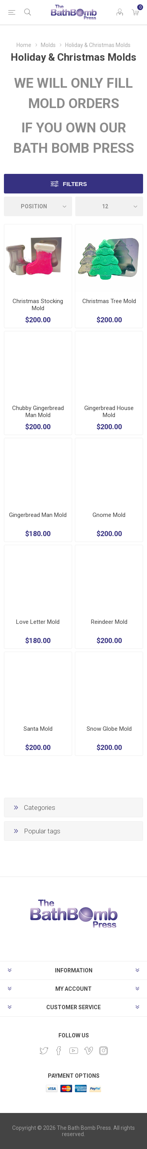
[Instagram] (103, 1050)
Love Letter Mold (38, 621)
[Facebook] (59, 1050)
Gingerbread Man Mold (38, 514)
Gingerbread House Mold (109, 412)
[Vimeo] (88, 1050)
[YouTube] (73, 1050)
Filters (75, 184)
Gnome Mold (109, 514)
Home (23, 45)
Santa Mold (38, 728)
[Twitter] (44, 1050)
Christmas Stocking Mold (38, 305)
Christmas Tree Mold (109, 301)
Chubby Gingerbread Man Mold (38, 412)
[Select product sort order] (38, 206)
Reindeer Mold (109, 621)
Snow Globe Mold (109, 728)
